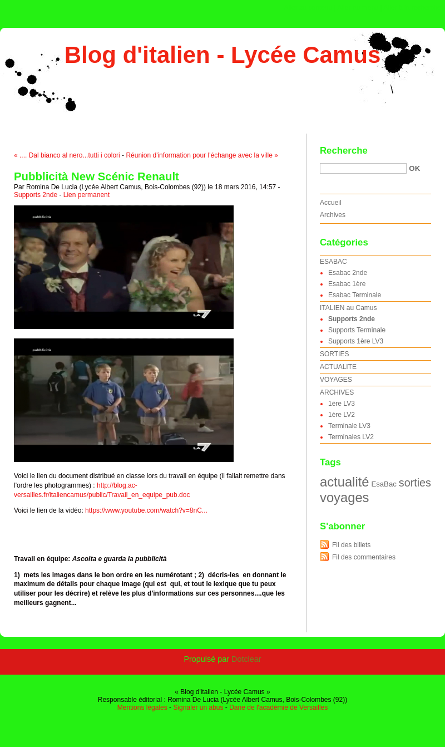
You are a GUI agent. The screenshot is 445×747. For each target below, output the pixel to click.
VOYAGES (336, 380)
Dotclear (246, 659)
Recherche (344, 150)
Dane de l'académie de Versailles (278, 707)
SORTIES (334, 354)
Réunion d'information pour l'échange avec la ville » (202, 155)
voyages (344, 497)
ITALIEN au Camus (348, 308)
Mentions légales (142, 707)
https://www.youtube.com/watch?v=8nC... (146, 510)
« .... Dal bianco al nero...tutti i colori (67, 155)
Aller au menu (357, 8)
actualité (344, 481)
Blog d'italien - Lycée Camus (223, 55)
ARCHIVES (337, 392)
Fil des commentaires (363, 557)
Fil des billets (351, 545)
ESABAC (333, 262)
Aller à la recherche (412, 8)
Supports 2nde (35, 195)
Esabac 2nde (347, 273)
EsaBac (383, 484)
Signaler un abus (198, 707)
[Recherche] (363, 168)
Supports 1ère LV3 (355, 341)
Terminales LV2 (351, 437)
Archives (332, 215)
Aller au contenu (308, 8)
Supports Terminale (356, 330)
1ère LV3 (341, 403)
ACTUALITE (338, 367)
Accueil (331, 203)
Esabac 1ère (346, 284)
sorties (415, 482)
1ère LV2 (341, 415)
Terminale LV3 (349, 426)
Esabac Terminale (354, 295)
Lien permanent (86, 195)
